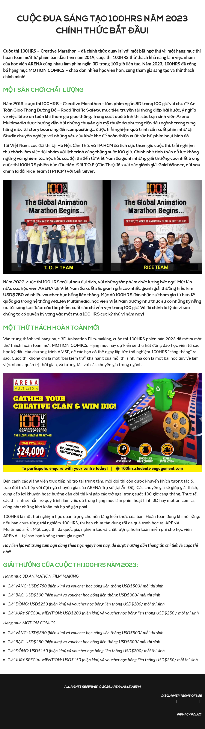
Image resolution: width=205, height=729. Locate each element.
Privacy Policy (189, 715)
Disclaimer (170, 696)
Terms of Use (191, 696)
